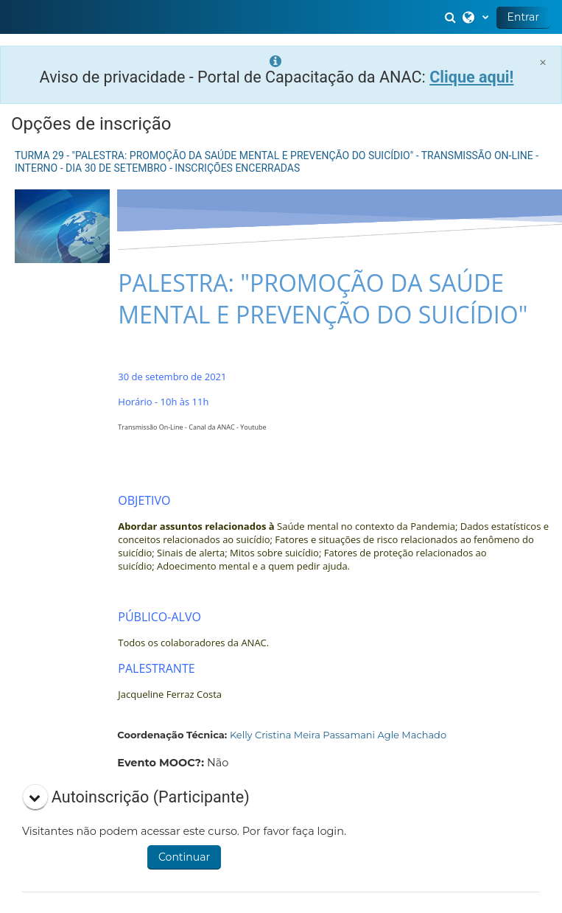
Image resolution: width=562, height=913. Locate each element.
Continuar (184, 857)
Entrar (523, 17)
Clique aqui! (471, 77)
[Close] (542, 62)
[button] (452, 17)
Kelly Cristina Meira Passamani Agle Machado (338, 735)
